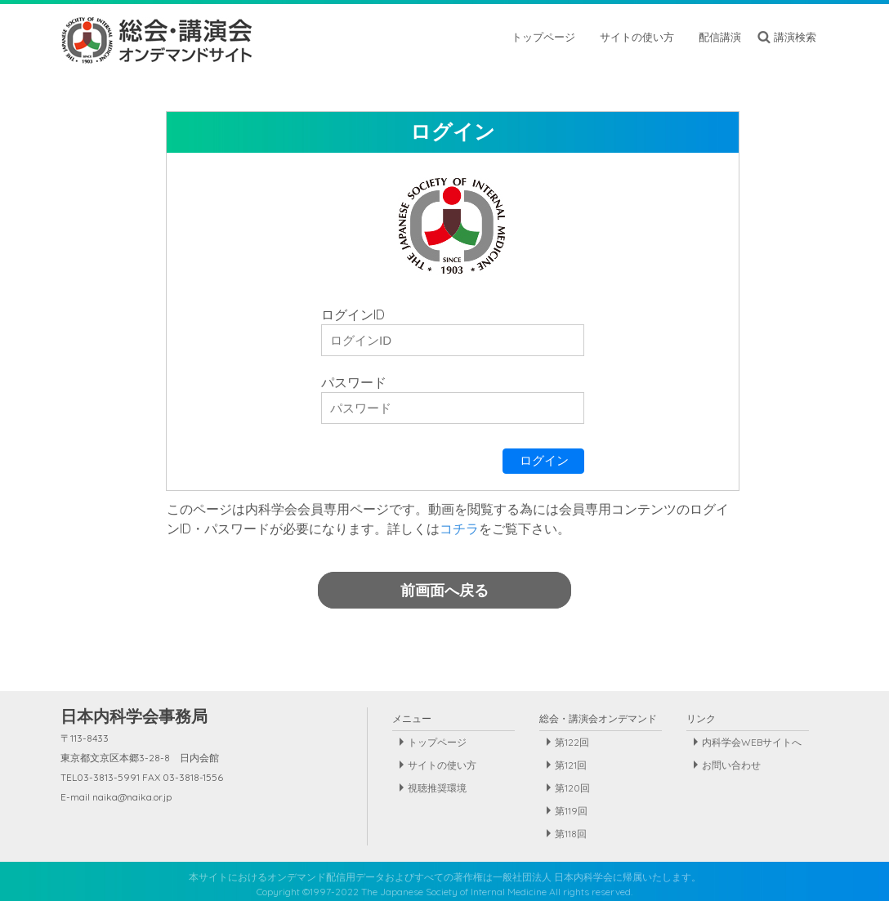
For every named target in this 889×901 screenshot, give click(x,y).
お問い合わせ (731, 765)
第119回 (571, 811)
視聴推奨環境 (437, 788)
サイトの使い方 (442, 765)
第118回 (571, 833)
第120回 (572, 788)
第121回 (571, 765)
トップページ (437, 742)
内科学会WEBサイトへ (752, 742)
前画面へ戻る (444, 590)
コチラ (459, 528)
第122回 (572, 742)
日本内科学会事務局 (134, 716)
